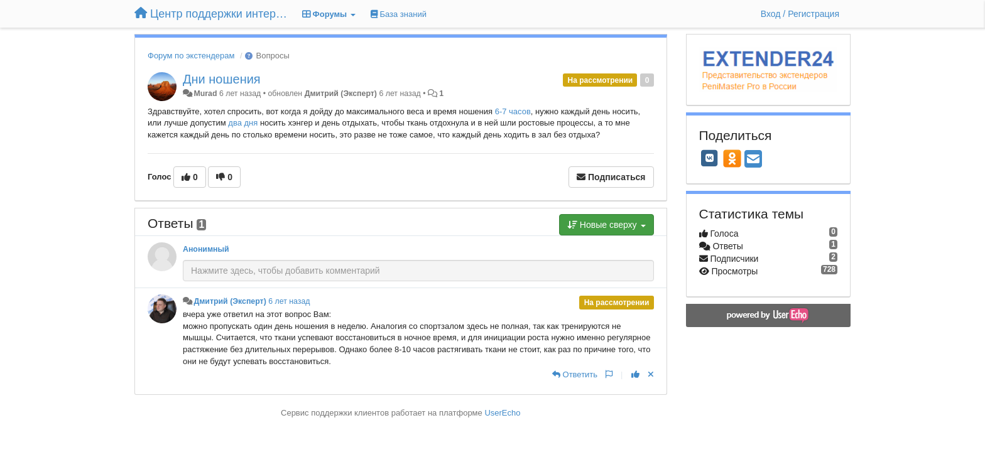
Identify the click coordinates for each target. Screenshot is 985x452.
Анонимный (206, 249)
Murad (205, 93)
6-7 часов (513, 111)
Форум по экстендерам (191, 55)
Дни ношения (222, 79)
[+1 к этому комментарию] (635, 374)
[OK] (732, 158)
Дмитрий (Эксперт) (341, 93)
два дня (243, 122)
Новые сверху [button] (606, 225)
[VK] (710, 158)
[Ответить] (574, 374)
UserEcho (502, 412)
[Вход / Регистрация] (800, 13)
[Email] (753, 160)
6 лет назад (289, 301)
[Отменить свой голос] (651, 374)
